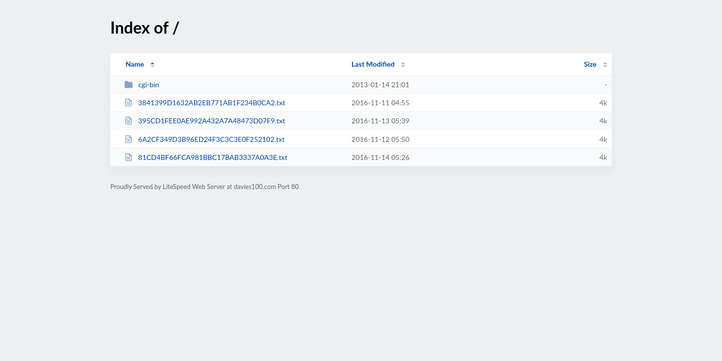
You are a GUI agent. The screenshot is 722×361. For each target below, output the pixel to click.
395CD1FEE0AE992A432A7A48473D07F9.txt (204, 120)
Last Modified (373, 64)
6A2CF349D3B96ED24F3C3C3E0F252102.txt (204, 139)
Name (134, 64)
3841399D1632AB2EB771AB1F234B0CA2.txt (204, 102)
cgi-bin (141, 84)
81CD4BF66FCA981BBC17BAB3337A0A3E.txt (205, 157)
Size (590, 64)
